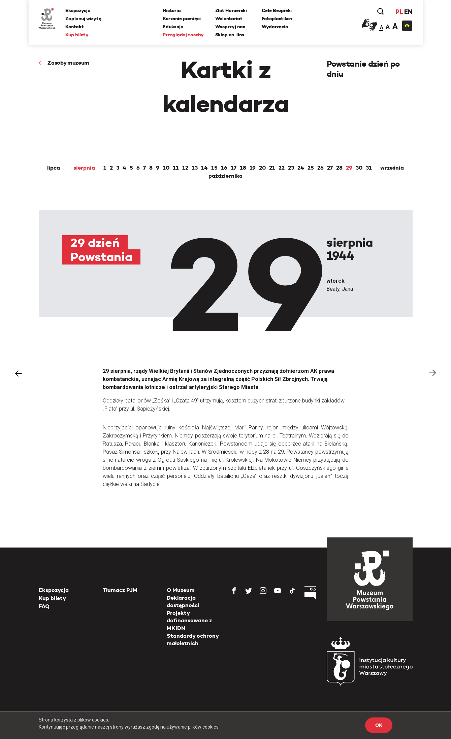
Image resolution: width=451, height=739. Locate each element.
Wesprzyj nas (230, 27)
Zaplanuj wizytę (83, 18)
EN (408, 11)
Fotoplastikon (277, 18)
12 (185, 168)
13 (195, 168)
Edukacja (173, 27)
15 (214, 168)
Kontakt (75, 27)
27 (330, 168)
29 (349, 168)
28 (339, 168)
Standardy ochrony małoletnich (193, 639)
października (225, 176)
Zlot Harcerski (231, 10)
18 (243, 168)
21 (272, 168)
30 (359, 168)
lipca (53, 168)
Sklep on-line (229, 35)
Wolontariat (229, 18)
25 (311, 168)
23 (291, 168)
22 (282, 168)
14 (204, 168)
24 (300, 168)
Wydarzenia (275, 27)
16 (224, 168)
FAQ (44, 606)
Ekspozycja (78, 10)
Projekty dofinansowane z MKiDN (189, 620)
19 (253, 168)
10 (166, 168)
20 (262, 168)
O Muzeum (181, 590)
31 (369, 168)
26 (320, 168)
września (392, 168)
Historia (172, 10)
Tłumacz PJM (120, 590)
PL (399, 11)
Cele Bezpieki (277, 10)
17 (233, 168)
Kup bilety (77, 35)
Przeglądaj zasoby (183, 35)
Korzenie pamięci (182, 18)
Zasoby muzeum (68, 62)
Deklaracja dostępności (183, 601)
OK (378, 725)
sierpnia (84, 168)
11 (176, 168)
